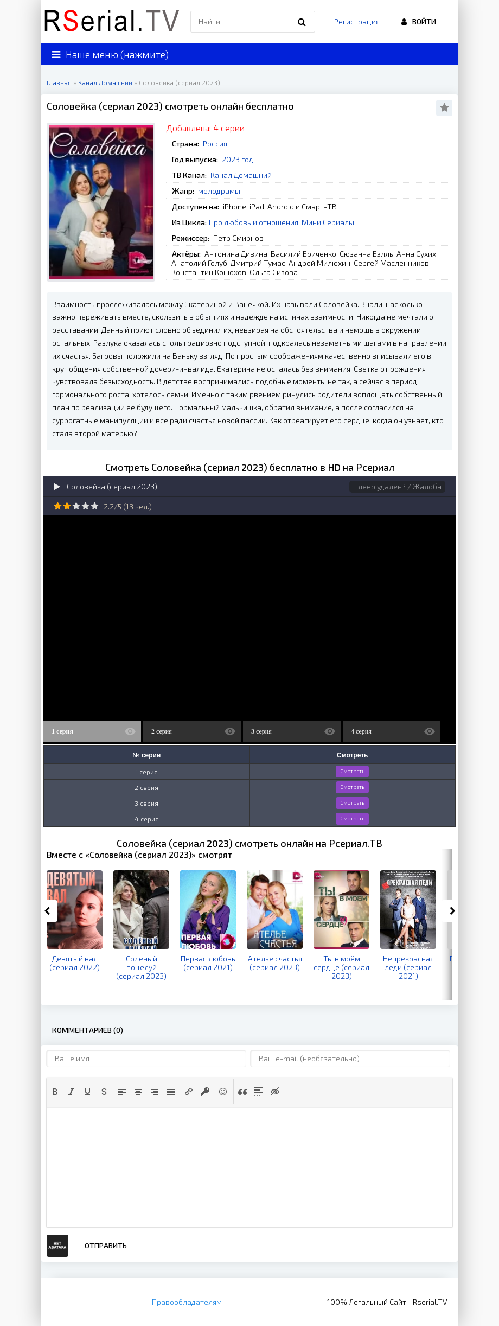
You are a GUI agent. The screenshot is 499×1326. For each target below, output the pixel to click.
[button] (55, 1091)
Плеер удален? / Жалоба (397, 486)
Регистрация (357, 21)
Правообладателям (187, 1301)
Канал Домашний (241, 175)
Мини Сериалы (328, 222)
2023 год (237, 159)
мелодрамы (219, 190)
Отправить (106, 1245)
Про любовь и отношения (253, 222)
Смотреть (352, 771)
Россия (215, 143)
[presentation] (55, 1091)
